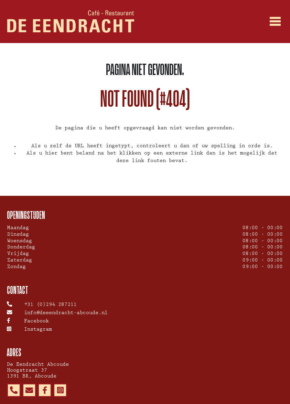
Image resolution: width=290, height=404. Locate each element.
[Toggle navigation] (275, 22)
